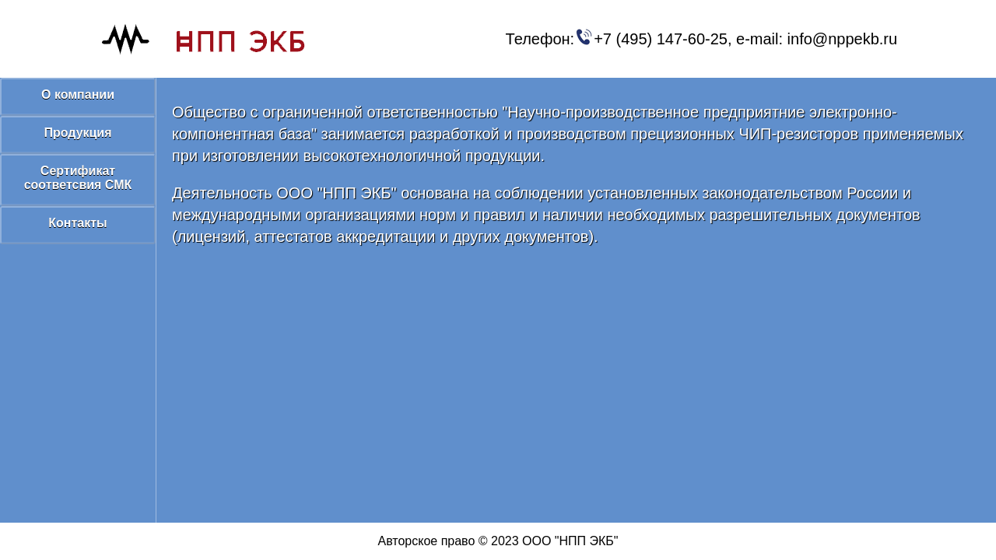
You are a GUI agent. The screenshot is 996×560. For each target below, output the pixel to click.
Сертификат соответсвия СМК (78, 177)
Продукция (77, 132)
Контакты (77, 222)
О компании (77, 94)
